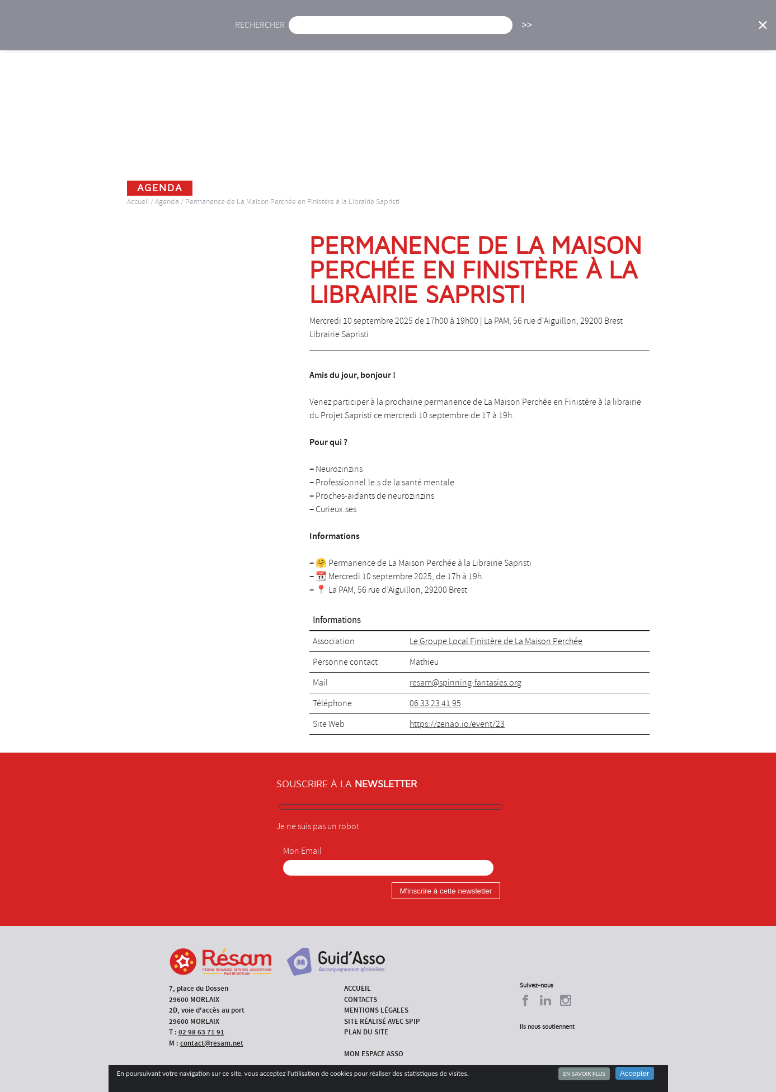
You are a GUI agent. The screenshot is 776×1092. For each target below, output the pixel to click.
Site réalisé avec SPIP (382, 1021)
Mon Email (302, 851)
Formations (543, 32)
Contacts (360, 999)
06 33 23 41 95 (435, 703)
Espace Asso (721, 32)
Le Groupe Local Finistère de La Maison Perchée (496, 641)
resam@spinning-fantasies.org (465, 682)
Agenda (349, 32)
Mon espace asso (373, 1053)
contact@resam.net (211, 1043)
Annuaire (608, 32)
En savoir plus (584, 1073)
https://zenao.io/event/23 (457, 724)
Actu (302, 32)
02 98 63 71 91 (201, 1032)
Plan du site (366, 1032)
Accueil (255, 32)
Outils (663, 32)
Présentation (413, 32)
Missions (480, 32)
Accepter (635, 1073)
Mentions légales (376, 1010)
